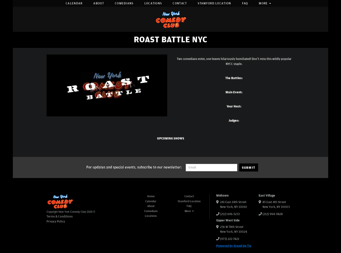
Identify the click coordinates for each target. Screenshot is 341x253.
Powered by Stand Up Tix (233, 246)
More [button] (265, 3)
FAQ (245, 3)
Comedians (124, 3)
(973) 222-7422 (229, 239)
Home (151, 196)
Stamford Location (214, 3)
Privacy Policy (56, 221)
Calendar (74, 3)
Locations (153, 3)
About (98, 3)
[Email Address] (211, 167)
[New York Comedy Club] (170, 19)
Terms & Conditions (60, 216)
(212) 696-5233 (230, 214)
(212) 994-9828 (272, 214)
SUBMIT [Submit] (249, 168)
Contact (180, 3)
